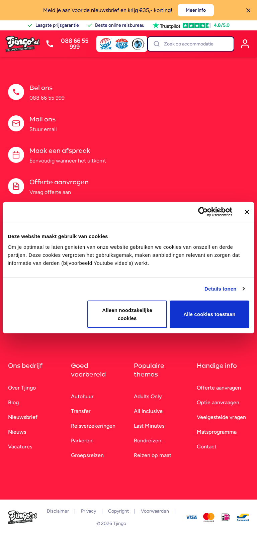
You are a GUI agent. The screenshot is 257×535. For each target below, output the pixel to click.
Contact (207, 446)
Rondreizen (147, 440)
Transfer (81, 411)
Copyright (118, 511)
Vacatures (20, 446)
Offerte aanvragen (219, 388)
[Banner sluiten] (247, 212)
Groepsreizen (87, 455)
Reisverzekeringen (93, 426)
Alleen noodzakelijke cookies (127, 314)
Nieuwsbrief (22, 417)
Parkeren (81, 440)
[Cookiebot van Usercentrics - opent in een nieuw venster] (203, 212)
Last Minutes (149, 426)
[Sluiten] (248, 10)
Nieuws (17, 432)
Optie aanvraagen (218, 402)
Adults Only (148, 396)
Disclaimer (58, 511)
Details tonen (220, 289)
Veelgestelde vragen (221, 417)
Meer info (196, 10)
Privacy (88, 511)
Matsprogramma (217, 432)
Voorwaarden (155, 511)
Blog (13, 402)
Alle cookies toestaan (209, 314)
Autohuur (82, 396)
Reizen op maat (152, 455)
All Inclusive (148, 411)
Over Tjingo (22, 388)
